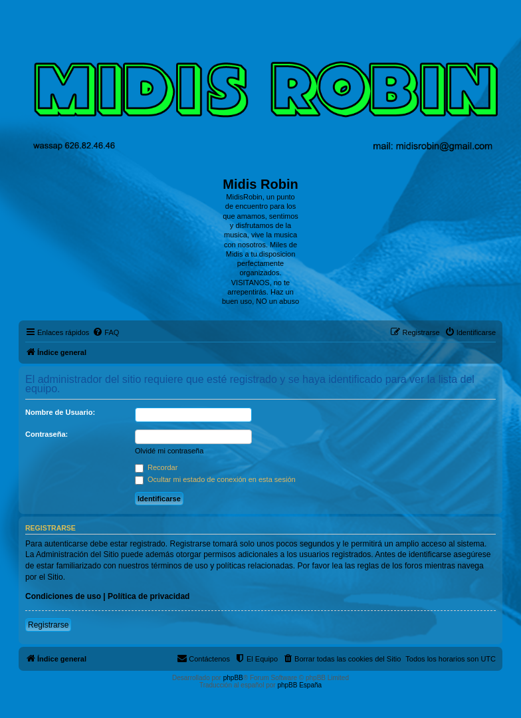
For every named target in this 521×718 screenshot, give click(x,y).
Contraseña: (46, 434)
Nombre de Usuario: (60, 412)
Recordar (156, 467)
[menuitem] (105, 332)
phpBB (233, 677)
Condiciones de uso (63, 596)
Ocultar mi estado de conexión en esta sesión (215, 479)
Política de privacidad (148, 596)
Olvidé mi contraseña (169, 451)
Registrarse (48, 625)
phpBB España (299, 685)
